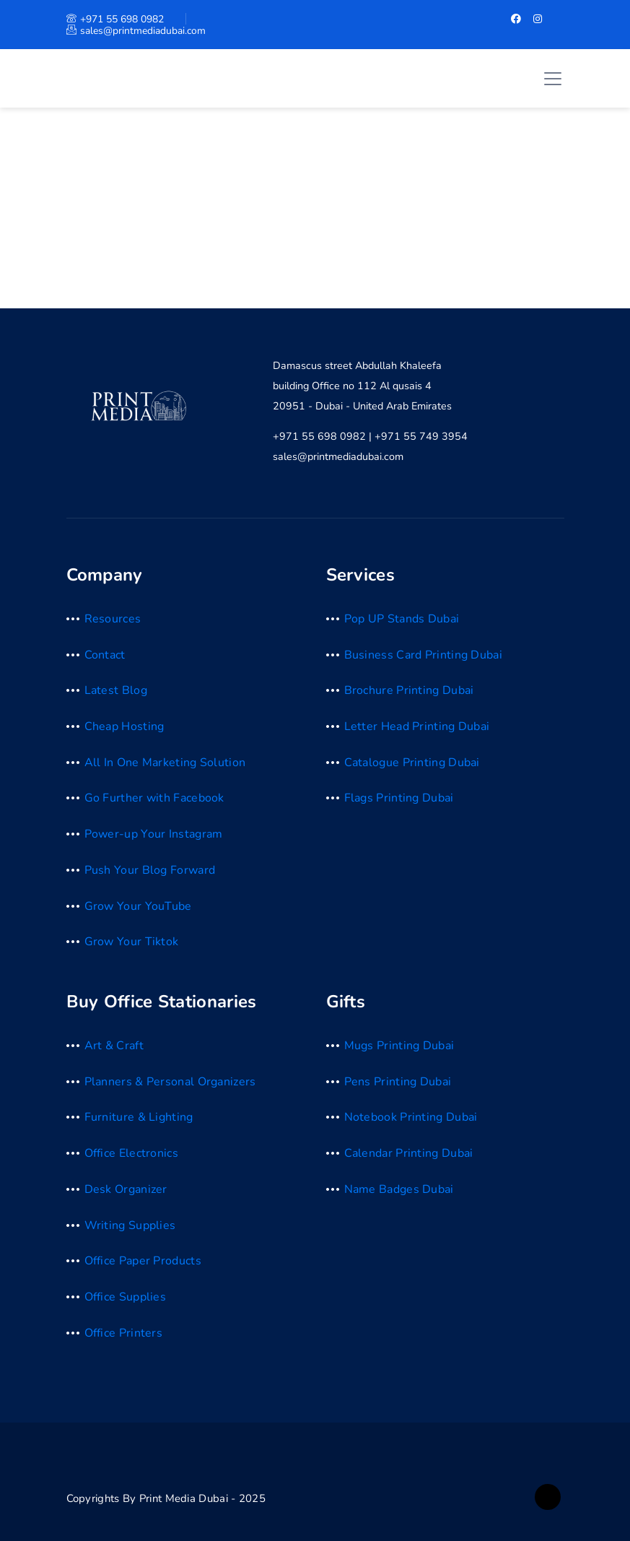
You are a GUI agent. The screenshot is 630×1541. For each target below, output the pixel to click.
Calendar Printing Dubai (408, 1153)
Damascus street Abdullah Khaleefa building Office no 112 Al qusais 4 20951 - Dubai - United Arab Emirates (362, 385)
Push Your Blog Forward (150, 870)
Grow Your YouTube (138, 906)
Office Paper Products (142, 1261)
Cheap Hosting (124, 726)
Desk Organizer (125, 1189)
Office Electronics (131, 1153)
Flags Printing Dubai (399, 798)
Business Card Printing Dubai (423, 655)
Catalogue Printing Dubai (412, 762)
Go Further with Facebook (154, 798)
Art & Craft (114, 1046)
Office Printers (123, 1333)
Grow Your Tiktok (131, 942)
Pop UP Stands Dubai (402, 619)
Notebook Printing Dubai (411, 1117)
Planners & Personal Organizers (170, 1082)
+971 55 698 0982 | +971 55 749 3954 (370, 436)
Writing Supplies (130, 1225)
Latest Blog (115, 690)
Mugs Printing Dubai (399, 1046)
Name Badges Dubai (399, 1189)
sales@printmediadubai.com (136, 31)
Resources (112, 619)
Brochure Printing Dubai (409, 690)
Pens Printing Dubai (398, 1082)
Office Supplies (125, 1297)
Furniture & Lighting (138, 1117)
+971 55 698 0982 (115, 19)
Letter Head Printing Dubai (417, 726)
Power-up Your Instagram (153, 834)
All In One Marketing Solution (165, 762)
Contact (105, 655)
